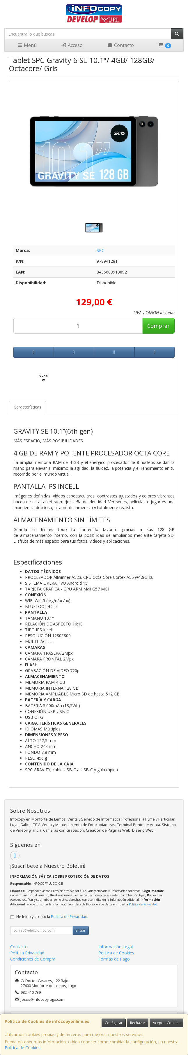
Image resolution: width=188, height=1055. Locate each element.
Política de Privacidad (143, 904)
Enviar (81, 930)
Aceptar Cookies (166, 1022)
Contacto (120, 45)
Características (27, 407)
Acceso (72, 45)
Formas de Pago (114, 959)
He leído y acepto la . (52, 916)
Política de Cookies (22, 1047)
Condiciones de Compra (32, 959)
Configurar (114, 1022)
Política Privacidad (27, 953)
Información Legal (115, 946)
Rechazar (137, 1022)
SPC (100, 250)
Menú (27, 45)
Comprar (158, 325)
